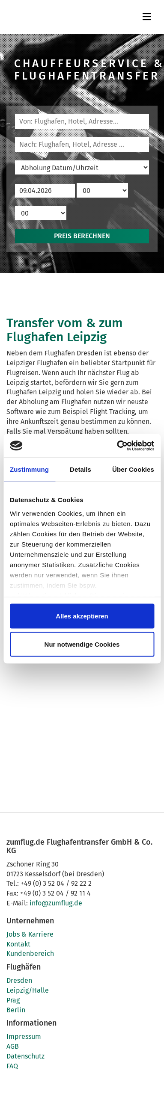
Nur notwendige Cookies (82, 644)
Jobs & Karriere (30, 934)
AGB (12, 1046)
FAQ (12, 1066)
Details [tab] (80, 469)
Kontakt (18, 944)
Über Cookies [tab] (133, 469)
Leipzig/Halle (27, 990)
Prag (13, 1000)
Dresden (19, 980)
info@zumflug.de (56, 903)
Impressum (23, 1036)
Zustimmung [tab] (29, 469)
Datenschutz (25, 1056)
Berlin (15, 1010)
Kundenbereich (30, 953)
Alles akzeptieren (82, 616)
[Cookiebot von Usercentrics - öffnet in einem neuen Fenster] (117, 445)
